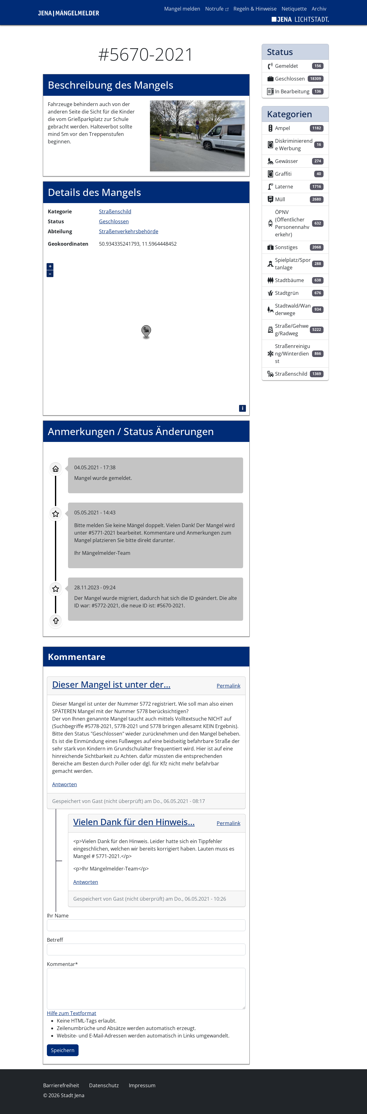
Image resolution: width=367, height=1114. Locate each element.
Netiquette (294, 8)
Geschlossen (114, 221)
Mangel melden (182, 8)
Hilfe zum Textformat (71, 1013)
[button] (197, 135)
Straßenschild (115, 211)
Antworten (64, 784)
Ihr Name (58, 915)
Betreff (55, 939)
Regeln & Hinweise (255, 8)
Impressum (142, 1085)
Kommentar (61, 964)
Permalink (228, 685)
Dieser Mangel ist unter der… (111, 684)
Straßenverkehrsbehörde (128, 231)
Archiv (319, 8)
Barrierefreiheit (61, 1085)
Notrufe (218, 8)
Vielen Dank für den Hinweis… (134, 822)
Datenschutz (104, 1085)
